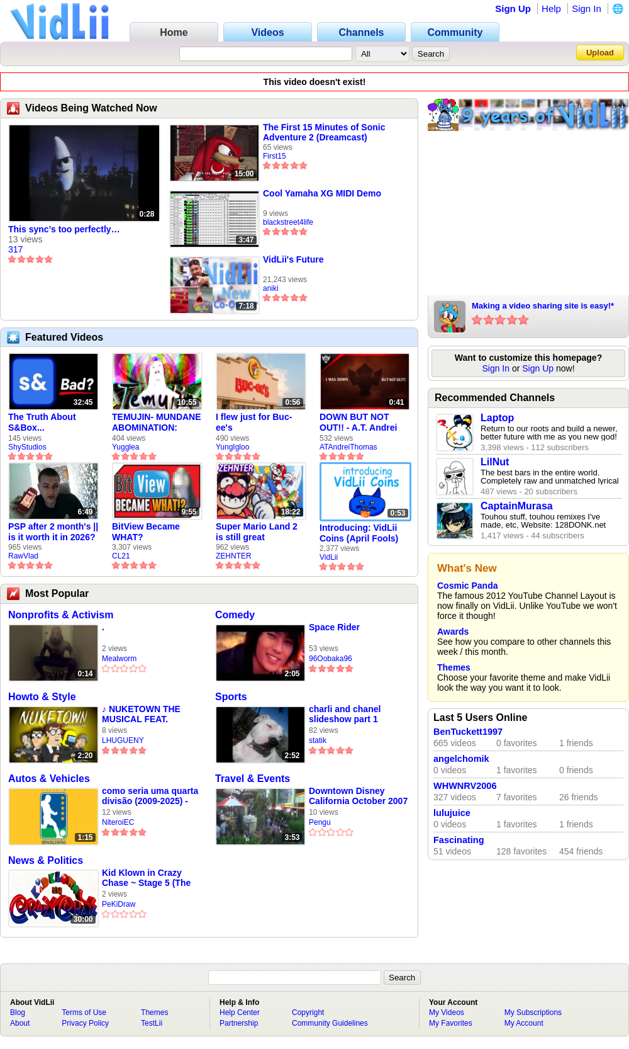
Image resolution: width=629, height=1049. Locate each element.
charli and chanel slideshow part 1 (345, 714)
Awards (453, 632)
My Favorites (450, 1023)
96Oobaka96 (330, 658)
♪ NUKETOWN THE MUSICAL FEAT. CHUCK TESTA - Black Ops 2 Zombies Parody (150, 714)
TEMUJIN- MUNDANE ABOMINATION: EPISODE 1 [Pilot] (156, 422)
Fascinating (458, 840)
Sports (231, 696)
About (20, 1023)
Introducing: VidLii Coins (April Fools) (359, 533)
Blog (17, 1012)
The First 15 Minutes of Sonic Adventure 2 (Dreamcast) (324, 132)
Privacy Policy (85, 1023)
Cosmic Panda (467, 586)
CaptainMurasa (517, 506)
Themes (453, 667)
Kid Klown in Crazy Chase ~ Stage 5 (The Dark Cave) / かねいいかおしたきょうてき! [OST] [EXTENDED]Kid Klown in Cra (150, 878)
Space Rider (334, 627)
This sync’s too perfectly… (64, 229)
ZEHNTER (234, 556)
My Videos (446, 1012)
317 (15, 249)
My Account (523, 1023)
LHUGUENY (123, 740)
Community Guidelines (330, 1023)
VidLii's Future (293, 259)
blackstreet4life (288, 222)
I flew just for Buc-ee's (254, 422)
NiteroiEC (118, 822)
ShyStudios (27, 447)
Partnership (239, 1023)
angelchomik (461, 759)
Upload (600, 52)
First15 (274, 156)
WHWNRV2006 (464, 786)
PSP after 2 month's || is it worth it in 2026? (53, 531)
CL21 (121, 556)
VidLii (329, 557)
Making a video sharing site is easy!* (543, 305)
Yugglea (125, 447)
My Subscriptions (533, 1012)
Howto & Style (42, 696)
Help (551, 8)
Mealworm (119, 658)
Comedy (235, 615)
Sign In (586, 8)
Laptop (497, 417)
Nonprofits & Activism (60, 615)
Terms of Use (84, 1012)
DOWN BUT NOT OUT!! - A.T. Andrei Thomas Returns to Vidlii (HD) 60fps (360, 422)
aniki (271, 288)
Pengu (320, 822)
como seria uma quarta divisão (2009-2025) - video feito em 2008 (150, 796)
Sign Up (513, 8)
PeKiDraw (118, 904)
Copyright (308, 1012)
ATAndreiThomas (348, 447)
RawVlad (23, 556)
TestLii (151, 1023)
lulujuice (451, 813)
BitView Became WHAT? (146, 531)
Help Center (240, 1012)
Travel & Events (252, 778)
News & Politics (45, 860)
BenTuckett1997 (468, 732)
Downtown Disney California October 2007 (358, 796)
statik (317, 740)
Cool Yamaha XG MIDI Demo (322, 193)
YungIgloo (232, 447)
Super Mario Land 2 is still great (257, 531)
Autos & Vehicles (49, 778)
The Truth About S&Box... (42, 422)
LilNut (495, 461)
